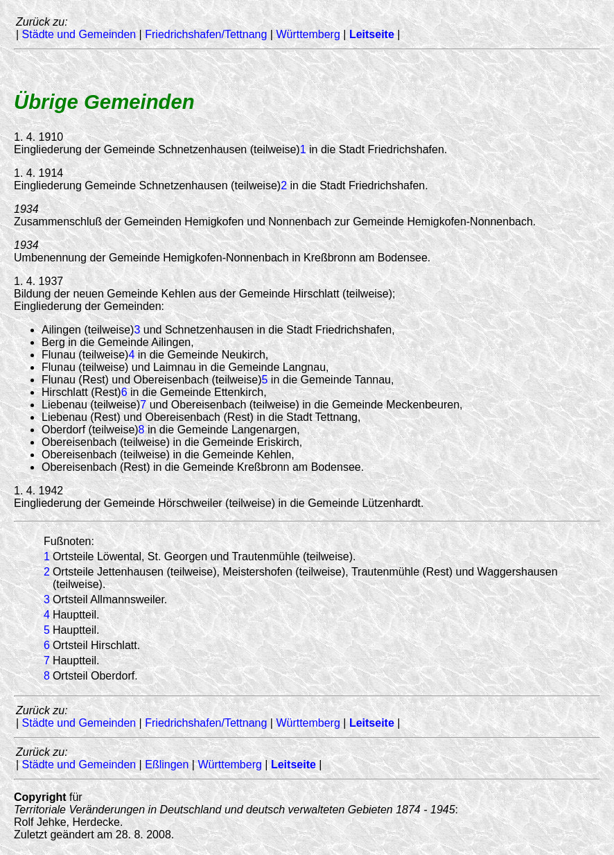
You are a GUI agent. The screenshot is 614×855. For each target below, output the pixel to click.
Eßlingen (166, 764)
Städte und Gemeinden (79, 34)
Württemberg (308, 34)
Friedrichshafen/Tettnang (206, 34)
